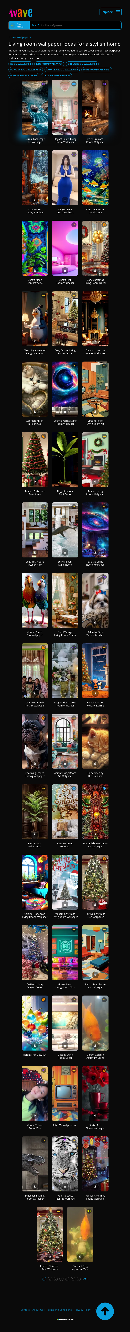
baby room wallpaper (96, 69)
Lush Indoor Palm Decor (34, 845)
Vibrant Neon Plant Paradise (35, 281)
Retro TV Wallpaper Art (65, 1125)
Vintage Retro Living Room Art (95, 422)
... (78, 1278)
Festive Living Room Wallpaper (95, 493)
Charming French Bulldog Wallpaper (35, 774)
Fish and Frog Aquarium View (80, 1267)
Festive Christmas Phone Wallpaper (95, 1197)
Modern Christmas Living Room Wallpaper (65, 915)
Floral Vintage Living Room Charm (65, 633)
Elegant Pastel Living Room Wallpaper (65, 140)
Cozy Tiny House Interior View (35, 563)
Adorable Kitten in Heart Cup (34, 422)
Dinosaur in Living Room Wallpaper (35, 1197)
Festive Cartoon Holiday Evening (95, 704)
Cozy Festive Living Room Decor (65, 352)
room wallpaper (20, 63)
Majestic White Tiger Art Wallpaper (65, 1197)
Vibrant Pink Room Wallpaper (65, 281)
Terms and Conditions (59, 1309)
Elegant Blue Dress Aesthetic (65, 211)
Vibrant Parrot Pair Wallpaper (35, 633)
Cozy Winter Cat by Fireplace (35, 211)
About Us (37, 1309)
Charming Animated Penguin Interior (35, 352)
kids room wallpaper (49, 63)
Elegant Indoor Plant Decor (65, 493)
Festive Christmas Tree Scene (35, 493)
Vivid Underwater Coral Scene (95, 211)
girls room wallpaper (56, 75)
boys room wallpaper (23, 75)
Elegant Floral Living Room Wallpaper (65, 704)
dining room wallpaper (82, 63)
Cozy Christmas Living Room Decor (95, 281)
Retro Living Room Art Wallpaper (95, 986)
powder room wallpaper (25, 69)
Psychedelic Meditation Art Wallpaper (95, 845)
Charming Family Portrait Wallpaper (35, 704)
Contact (25, 1309)
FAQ (95, 1309)
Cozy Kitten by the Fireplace (95, 774)
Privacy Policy (83, 1309)
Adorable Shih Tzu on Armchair (95, 633)
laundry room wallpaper (62, 69)
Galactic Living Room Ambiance (95, 563)
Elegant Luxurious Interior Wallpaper (95, 352)
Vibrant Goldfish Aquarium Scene (95, 1056)
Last (85, 1278)
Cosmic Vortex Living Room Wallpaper (65, 422)
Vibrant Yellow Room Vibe (34, 1127)
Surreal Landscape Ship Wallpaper (35, 140)
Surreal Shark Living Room (65, 563)
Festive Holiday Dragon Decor (34, 986)
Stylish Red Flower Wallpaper (95, 1127)
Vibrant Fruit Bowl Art (34, 1054)
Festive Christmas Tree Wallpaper (95, 915)
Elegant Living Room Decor (65, 1056)
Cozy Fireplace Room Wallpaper (95, 140)
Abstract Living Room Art (65, 845)
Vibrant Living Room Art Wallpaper (65, 774)
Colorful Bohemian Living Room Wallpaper (34, 915)
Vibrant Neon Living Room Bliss (65, 986)
